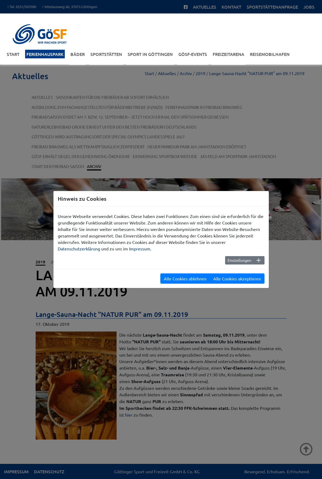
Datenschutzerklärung (79, 248)
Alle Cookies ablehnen (185, 278)
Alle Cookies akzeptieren (237, 278)
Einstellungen (239, 260)
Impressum (139, 248)
